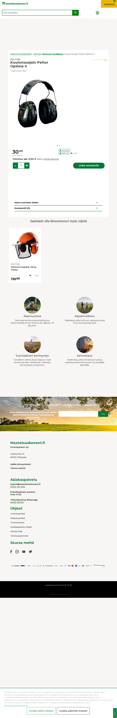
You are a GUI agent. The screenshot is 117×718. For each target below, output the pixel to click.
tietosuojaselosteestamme (16, 705)
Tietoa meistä (17, 468)
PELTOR (15, 59)
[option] (58, 104)
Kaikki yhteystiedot (20, 464)
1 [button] (57, 145)
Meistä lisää (16, 531)
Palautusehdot (17, 518)
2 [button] (59, 145)
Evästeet (115, 713)
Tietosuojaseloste (19, 536)
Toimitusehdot (17, 513)
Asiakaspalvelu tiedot (21, 527)
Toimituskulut (17, 522)
